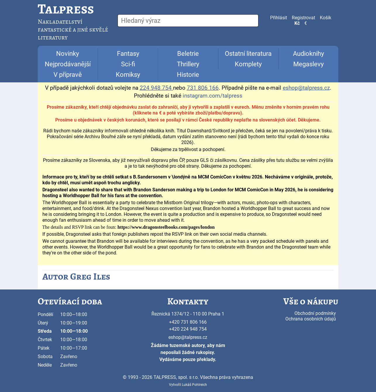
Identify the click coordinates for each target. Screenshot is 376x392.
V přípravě (68, 74)
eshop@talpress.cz (187, 337)
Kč (297, 23)
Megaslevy (308, 64)
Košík (325, 17)
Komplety (248, 64)
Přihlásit (278, 17)
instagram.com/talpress (212, 96)
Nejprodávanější (68, 64)
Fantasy (128, 53)
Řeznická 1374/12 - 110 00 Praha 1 (187, 314)
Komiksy (128, 74)
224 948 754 (156, 88)
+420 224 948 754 (188, 329)
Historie (188, 74)
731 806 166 (203, 88)
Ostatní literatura (248, 53)
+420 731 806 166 (188, 322)
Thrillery (188, 64)
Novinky (67, 53)
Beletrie (188, 53)
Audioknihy (308, 53)
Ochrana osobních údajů (310, 319)
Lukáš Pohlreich (194, 385)
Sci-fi (128, 64)
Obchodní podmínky (315, 313)
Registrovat (303, 17)
